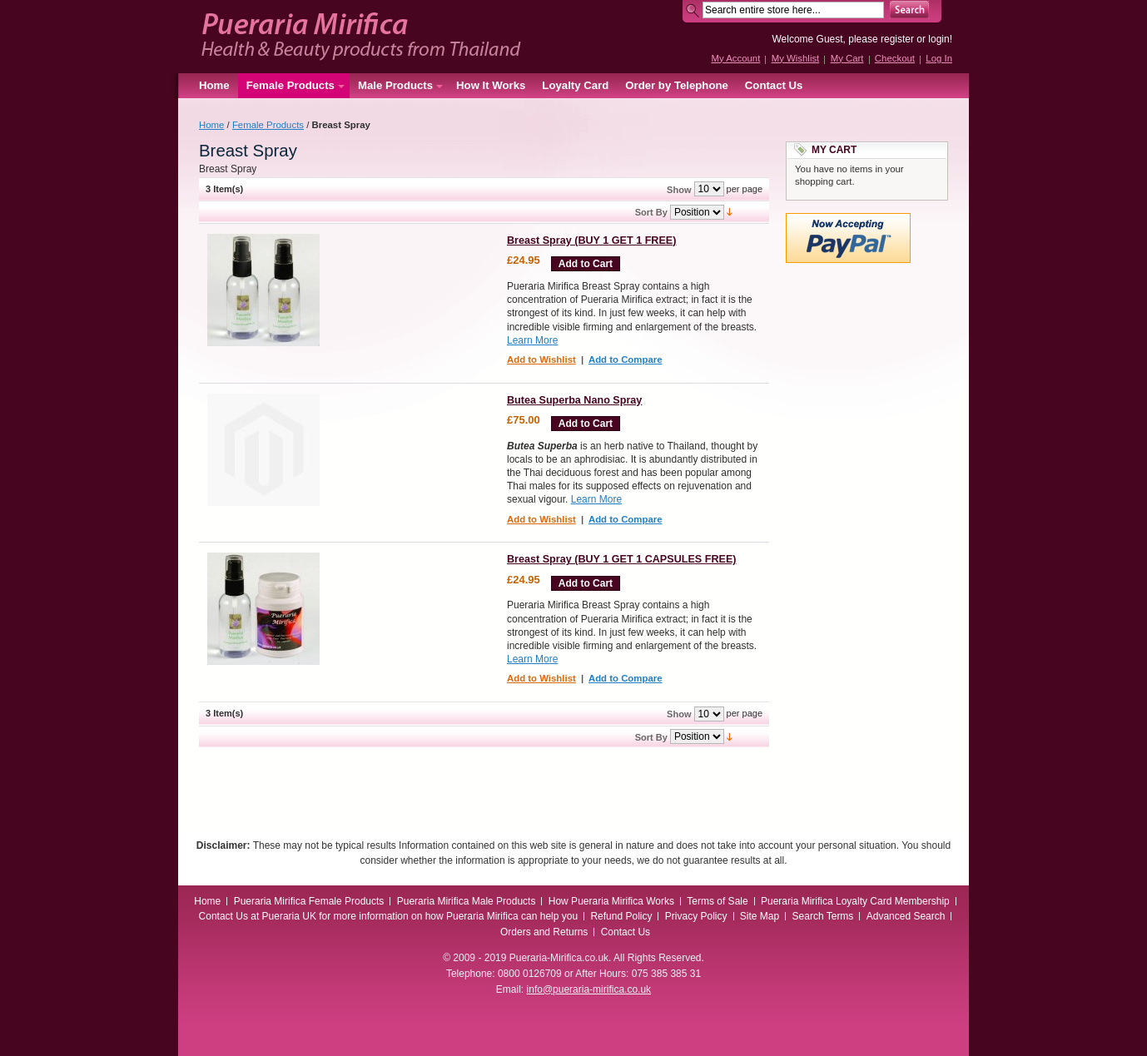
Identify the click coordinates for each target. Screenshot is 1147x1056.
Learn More (532, 340)
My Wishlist (796, 58)
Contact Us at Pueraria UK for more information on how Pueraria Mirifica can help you (388, 916)
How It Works (490, 85)
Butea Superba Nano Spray (574, 400)
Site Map (759, 916)
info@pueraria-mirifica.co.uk (589, 989)
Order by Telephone (676, 85)
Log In (939, 58)
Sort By (651, 212)
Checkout (895, 58)
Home (214, 85)
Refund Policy (621, 916)
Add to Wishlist (541, 359)
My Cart (847, 58)
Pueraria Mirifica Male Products (466, 901)
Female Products (268, 125)
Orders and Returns (544, 932)
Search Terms (823, 916)
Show (679, 190)
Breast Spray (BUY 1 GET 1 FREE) (591, 240)
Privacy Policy (696, 916)
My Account (735, 58)
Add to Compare (625, 359)
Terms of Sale (717, 901)
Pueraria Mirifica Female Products (309, 901)
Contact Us (774, 85)
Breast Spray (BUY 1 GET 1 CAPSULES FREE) (622, 559)
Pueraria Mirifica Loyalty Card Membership (855, 901)
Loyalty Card (575, 85)
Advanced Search (906, 916)
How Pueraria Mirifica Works (611, 901)
